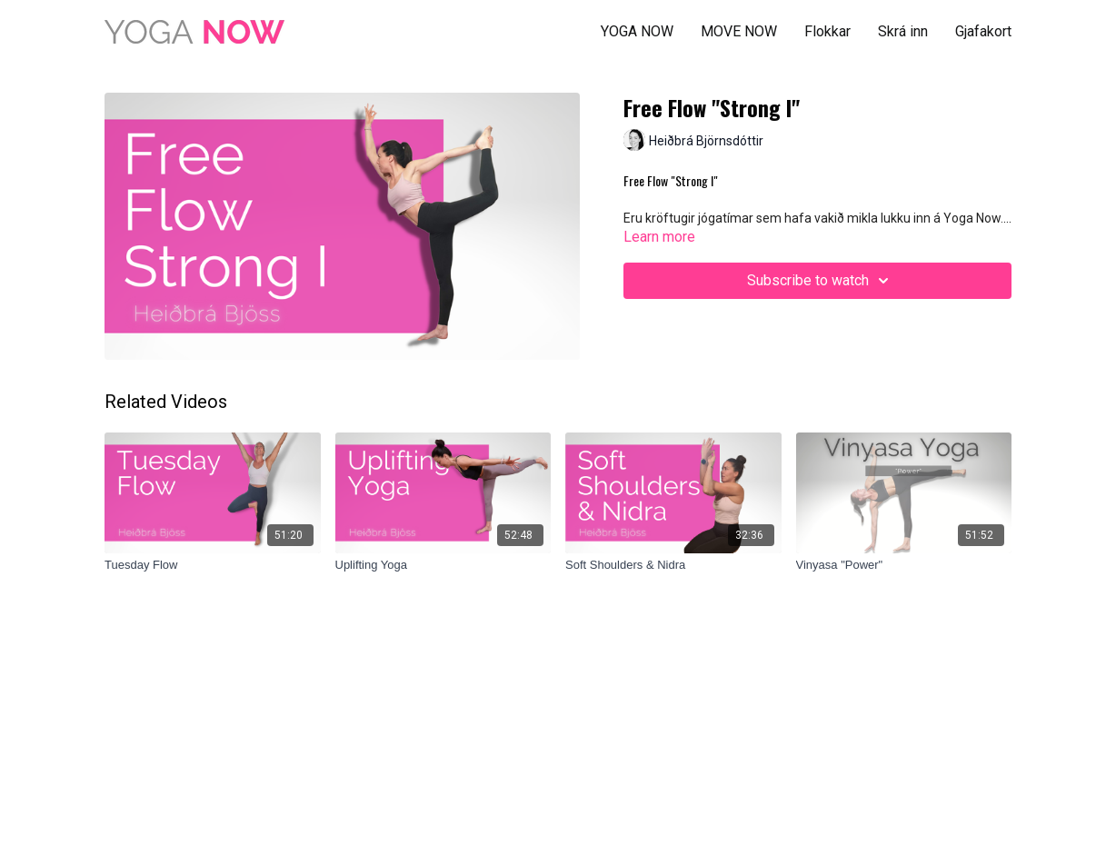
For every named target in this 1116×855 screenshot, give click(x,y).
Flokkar (827, 31)
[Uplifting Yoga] (443, 565)
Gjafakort (983, 31)
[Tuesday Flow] (213, 565)
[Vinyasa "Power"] (904, 565)
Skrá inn (903, 31)
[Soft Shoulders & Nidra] (673, 565)
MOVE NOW (739, 31)
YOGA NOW (637, 31)
